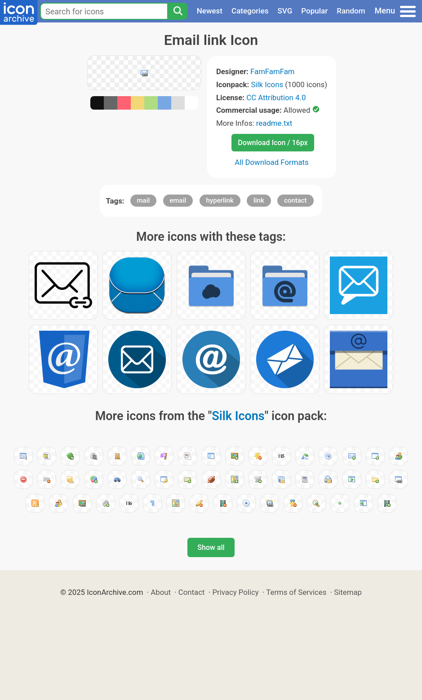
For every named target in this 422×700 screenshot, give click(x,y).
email (178, 200)
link (258, 200)
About (161, 592)
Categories (250, 10)
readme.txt (274, 123)
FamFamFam (272, 71)
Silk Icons (267, 84)
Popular (314, 10)
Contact (191, 592)
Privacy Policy (235, 592)
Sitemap (348, 592)
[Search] (177, 11)
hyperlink (220, 200)
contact (295, 200)
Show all (210, 547)
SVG (285, 10)
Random (351, 10)
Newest (209, 10)
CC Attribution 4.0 (276, 97)
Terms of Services (296, 592)
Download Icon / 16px (272, 142)
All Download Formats (272, 162)
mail (143, 200)
